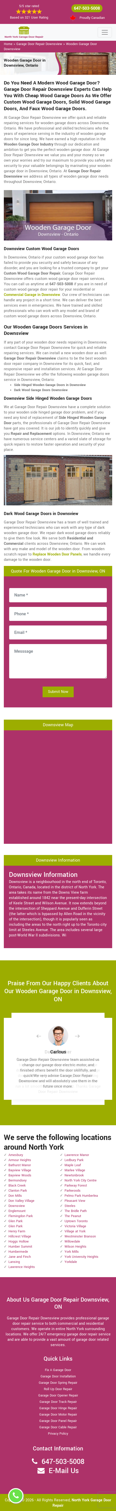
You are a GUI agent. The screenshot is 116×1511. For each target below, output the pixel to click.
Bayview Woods (19, 1175)
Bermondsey (17, 1180)
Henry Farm (16, 1231)
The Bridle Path (76, 1211)
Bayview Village (19, 1170)
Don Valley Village (21, 1201)
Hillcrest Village (19, 1236)
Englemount (16, 1211)
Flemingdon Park (20, 1216)
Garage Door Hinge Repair (58, 1408)
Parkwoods (73, 1190)
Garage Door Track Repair (58, 1402)
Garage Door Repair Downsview (39, 44)
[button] (42, 1036)
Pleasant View (75, 1201)
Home (8, 44)
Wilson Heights (75, 1246)
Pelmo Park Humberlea (81, 1195)
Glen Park (15, 1221)
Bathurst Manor (19, 1165)
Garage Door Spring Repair (58, 1382)
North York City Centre (81, 1180)
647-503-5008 (87, 8)
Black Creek (16, 1185)
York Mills (72, 1251)
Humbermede (18, 1251)
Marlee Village (75, 1170)
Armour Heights (19, 1160)
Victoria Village (75, 1226)
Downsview (16, 1206)
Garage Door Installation (58, 1376)
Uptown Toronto (76, 1221)
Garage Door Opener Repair (58, 1395)
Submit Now (58, 691)
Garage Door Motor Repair (58, 1414)
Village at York (75, 1231)
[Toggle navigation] (105, 32)
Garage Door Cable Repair (58, 1427)
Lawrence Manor (77, 1155)
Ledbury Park (74, 1160)
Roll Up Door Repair (58, 1389)
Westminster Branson (80, 1236)
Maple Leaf (73, 1165)
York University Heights (81, 1257)
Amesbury (15, 1155)
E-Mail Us (64, 1471)
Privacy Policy (58, 1433)
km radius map (58, 786)
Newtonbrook (74, 1175)
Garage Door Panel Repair (58, 1421)
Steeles (70, 1206)
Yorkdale (71, 1262)
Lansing (14, 1262)
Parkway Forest (76, 1185)
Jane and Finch (19, 1257)
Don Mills (15, 1195)
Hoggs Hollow (18, 1241)
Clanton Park (17, 1190)
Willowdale (72, 1241)
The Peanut (73, 1216)
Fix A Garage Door (58, 1370)
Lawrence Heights (21, 1267)
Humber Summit (20, 1246)
